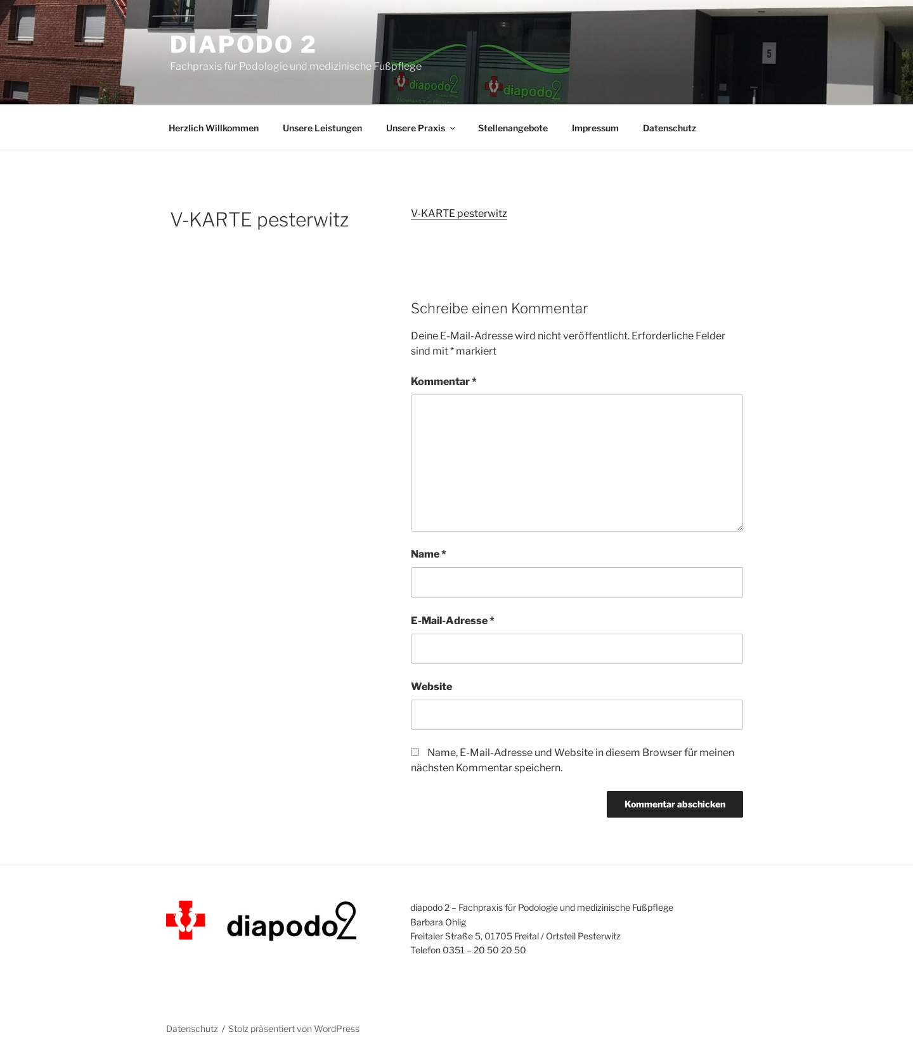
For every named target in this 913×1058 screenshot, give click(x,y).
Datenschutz (669, 127)
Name (428, 554)
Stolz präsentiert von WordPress (293, 1028)
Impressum (595, 127)
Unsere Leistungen (322, 127)
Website (431, 687)
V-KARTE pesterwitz (459, 213)
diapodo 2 (244, 44)
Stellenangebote (513, 127)
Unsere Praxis (421, 127)
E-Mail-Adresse (453, 621)
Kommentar (444, 382)
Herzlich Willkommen (214, 127)
